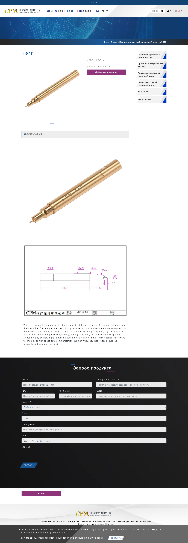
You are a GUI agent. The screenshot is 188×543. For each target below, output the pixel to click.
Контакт (102, 11)
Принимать (115, 538)
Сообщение (28, 424)
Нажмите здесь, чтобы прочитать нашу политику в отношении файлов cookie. (62, 538)
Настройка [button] (143, 91)
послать (28, 465)
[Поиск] (158, 10)
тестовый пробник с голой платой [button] (149, 56)
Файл (24, 435)
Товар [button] (70, 11)
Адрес (99, 391)
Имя (25, 379)
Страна (26, 402)
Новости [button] (85, 11)
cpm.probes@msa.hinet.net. (100, 524)
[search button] (161, 12)
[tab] (149, 55)
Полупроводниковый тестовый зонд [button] (149, 74)
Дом (50, 10)
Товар (114, 42)
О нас (59, 11)
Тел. (24, 391)
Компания (64, 391)
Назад (41, 493)
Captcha (26, 447)
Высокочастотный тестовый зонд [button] (148, 83)
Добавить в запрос (106, 72)
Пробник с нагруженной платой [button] (151, 65)
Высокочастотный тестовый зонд (138, 42)
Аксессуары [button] (144, 99)
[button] (24, 92)
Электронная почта (107, 379)
